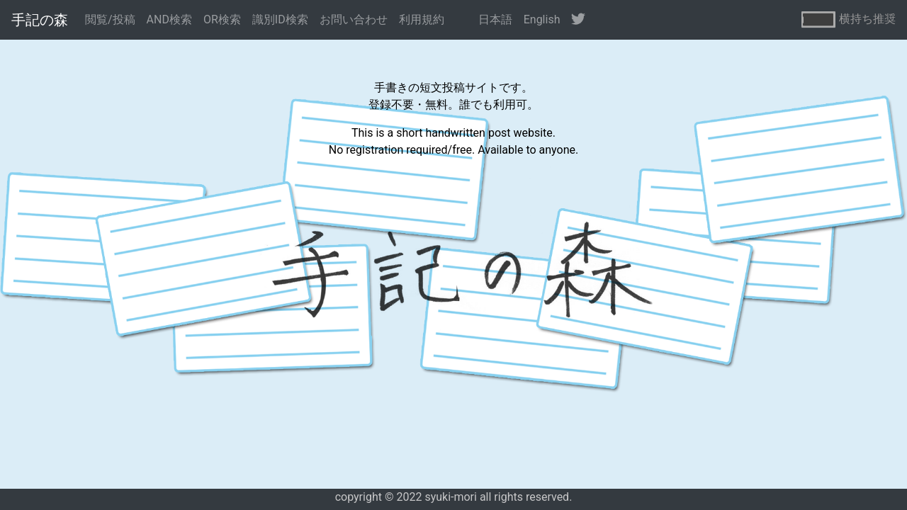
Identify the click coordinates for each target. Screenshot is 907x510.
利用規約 (421, 19)
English (542, 19)
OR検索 (222, 19)
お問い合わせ (354, 19)
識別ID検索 (280, 19)
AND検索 (169, 19)
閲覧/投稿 (110, 19)
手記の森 (39, 19)
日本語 (495, 19)
